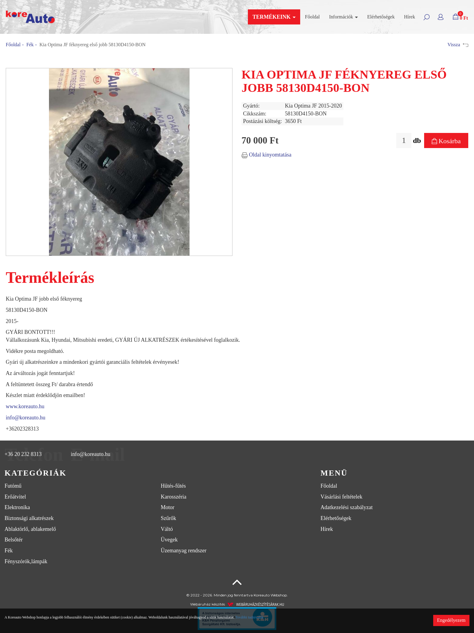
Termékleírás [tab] (50, 277)
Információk (343, 16)
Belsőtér (14, 540)
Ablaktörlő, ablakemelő (30, 529)
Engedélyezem (451, 620)
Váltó (167, 529)
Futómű (13, 486)
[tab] (158, 473)
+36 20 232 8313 (23, 454)
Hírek (409, 16)
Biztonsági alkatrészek (29, 518)
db (417, 140)
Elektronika (17, 507)
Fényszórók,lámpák (26, 561)
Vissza (457, 44)
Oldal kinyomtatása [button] (266, 155)
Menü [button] (333, 473)
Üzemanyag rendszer (183, 550)
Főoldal (312, 16)
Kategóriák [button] (36, 473)
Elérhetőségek (381, 16)
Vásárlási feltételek (341, 497)
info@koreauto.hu (25, 418)
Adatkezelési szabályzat (346, 507)
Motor (167, 507)
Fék (30, 44)
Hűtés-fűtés (173, 486)
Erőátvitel (15, 497)
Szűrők (168, 518)
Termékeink (274, 17)
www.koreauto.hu (25, 406)
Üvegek (169, 540)
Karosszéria (174, 497)
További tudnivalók (249, 617)
